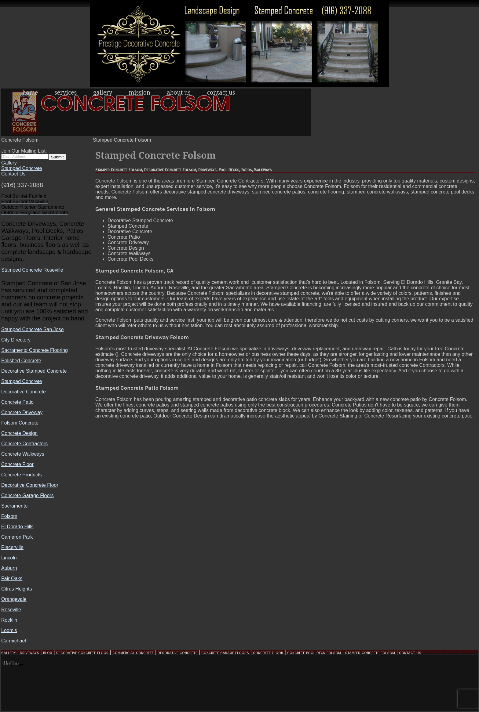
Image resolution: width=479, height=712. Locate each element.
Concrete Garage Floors (27, 495)
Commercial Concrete (133, 652)
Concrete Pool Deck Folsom (314, 652)
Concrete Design (19, 433)
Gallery (102, 92)
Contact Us (221, 92)
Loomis (9, 630)
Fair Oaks (11, 578)
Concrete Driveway (21, 412)
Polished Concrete (21, 360)
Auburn (9, 568)
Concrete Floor (17, 464)
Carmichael (13, 640)
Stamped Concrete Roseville (32, 270)
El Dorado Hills (17, 526)
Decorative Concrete (23, 391)
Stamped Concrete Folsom (370, 652)
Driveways (29, 652)
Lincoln (9, 557)
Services (65, 92)
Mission (139, 92)
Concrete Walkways (22, 454)
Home (30, 92)
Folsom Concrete (19, 422)
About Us (179, 92)
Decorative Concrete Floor (29, 485)
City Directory (16, 339)
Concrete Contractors (24, 443)
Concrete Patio (17, 402)
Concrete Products (21, 474)
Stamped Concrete (21, 168)
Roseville (11, 609)
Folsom (9, 516)
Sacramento (14, 505)
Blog (47, 652)
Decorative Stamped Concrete (34, 371)
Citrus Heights (16, 588)
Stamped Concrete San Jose (32, 329)
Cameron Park (17, 537)
